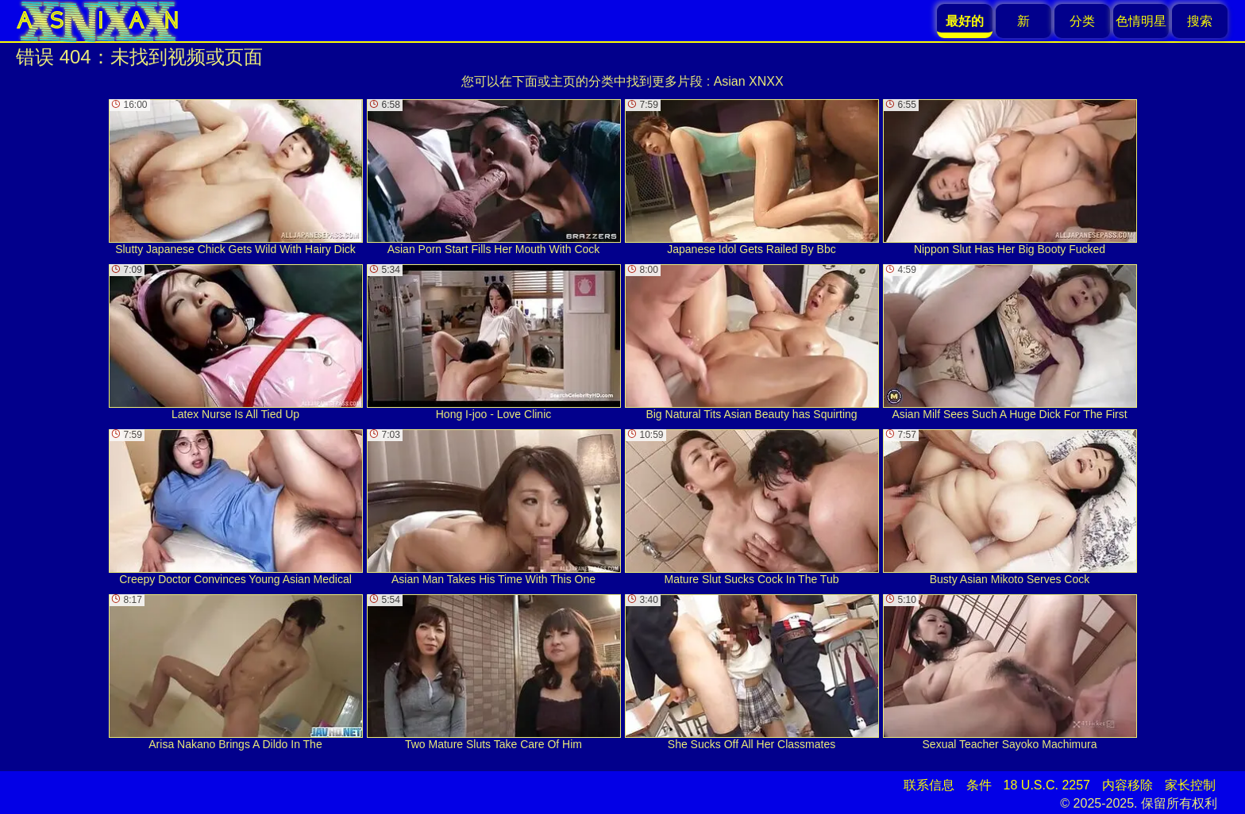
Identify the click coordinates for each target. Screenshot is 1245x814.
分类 (1082, 21)
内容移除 (1127, 785)
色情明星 (1141, 21)
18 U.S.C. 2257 (1047, 785)
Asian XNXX (749, 81)
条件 (979, 785)
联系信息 (929, 785)
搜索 (1199, 21)
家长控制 (1190, 785)
